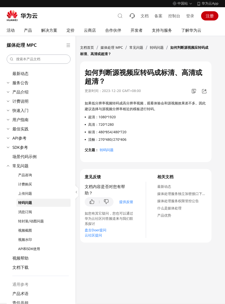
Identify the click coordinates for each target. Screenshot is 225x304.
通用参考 (20, 284)
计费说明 (20, 101)
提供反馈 (126, 202)
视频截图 (25, 230)
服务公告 (20, 82)
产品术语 (20, 293)
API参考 (19, 138)
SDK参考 (20, 147)
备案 (158, 16)
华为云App (210, 3)
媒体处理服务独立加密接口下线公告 (185, 194)
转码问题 (25, 203)
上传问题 (25, 194)
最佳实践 (20, 129)
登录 (190, 16)
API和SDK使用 (29, 249)
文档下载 (20, 267)
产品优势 (164, 215)
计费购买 (25, 184)
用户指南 (20, 119)
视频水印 (25, 240)
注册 (210, 16)
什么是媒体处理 (169, 208)
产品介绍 (20, 92)
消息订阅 (25, 212)
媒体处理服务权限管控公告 (178, 201)
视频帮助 (20, 258)
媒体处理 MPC (112, 48)
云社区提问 (93, 235)
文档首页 (87, 48)
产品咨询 (25, 175)
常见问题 (20, 166)
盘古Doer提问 (95, 230)
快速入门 (20, 110)
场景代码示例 (24, 156)
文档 (145, 16)
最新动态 (20, 73)
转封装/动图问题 (31, 221)
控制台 (174, 16)
